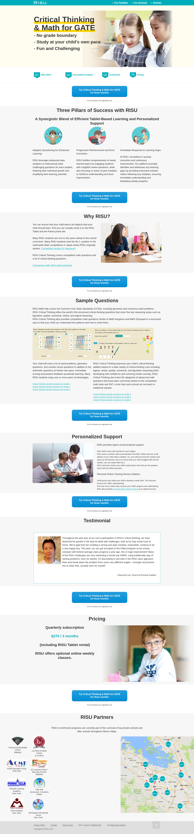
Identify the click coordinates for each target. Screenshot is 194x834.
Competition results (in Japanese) (58, 248)
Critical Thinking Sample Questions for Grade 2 (51, 387)
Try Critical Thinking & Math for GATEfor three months (99, 91)
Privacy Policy (39, 825)
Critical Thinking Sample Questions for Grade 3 (51, 389)
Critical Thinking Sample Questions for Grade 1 (51, 384)
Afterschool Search (117, 825)
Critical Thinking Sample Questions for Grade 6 (112, 400)
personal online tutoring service (125, 489)
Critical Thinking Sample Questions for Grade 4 (112, 394)
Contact (54, 825)
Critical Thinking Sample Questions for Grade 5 (112, 397)
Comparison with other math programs (52, 265)
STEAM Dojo (96, 825)
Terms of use (68, 825)
